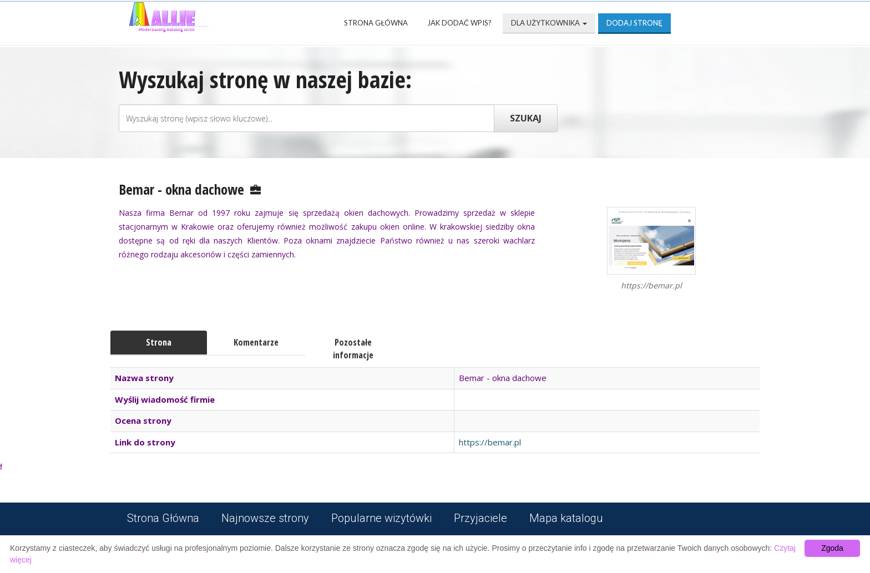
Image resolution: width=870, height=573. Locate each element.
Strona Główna (376, 22)
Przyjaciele (480, 518)
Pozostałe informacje (353, 348)
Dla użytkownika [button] (549, 22)
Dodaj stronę (634, 22)
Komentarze (256, 342)
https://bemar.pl (490, 442)
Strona (158, 342)
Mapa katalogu (566, 518)
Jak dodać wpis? (459, 22)
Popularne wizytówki (381, 518)
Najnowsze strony (265, 518)
